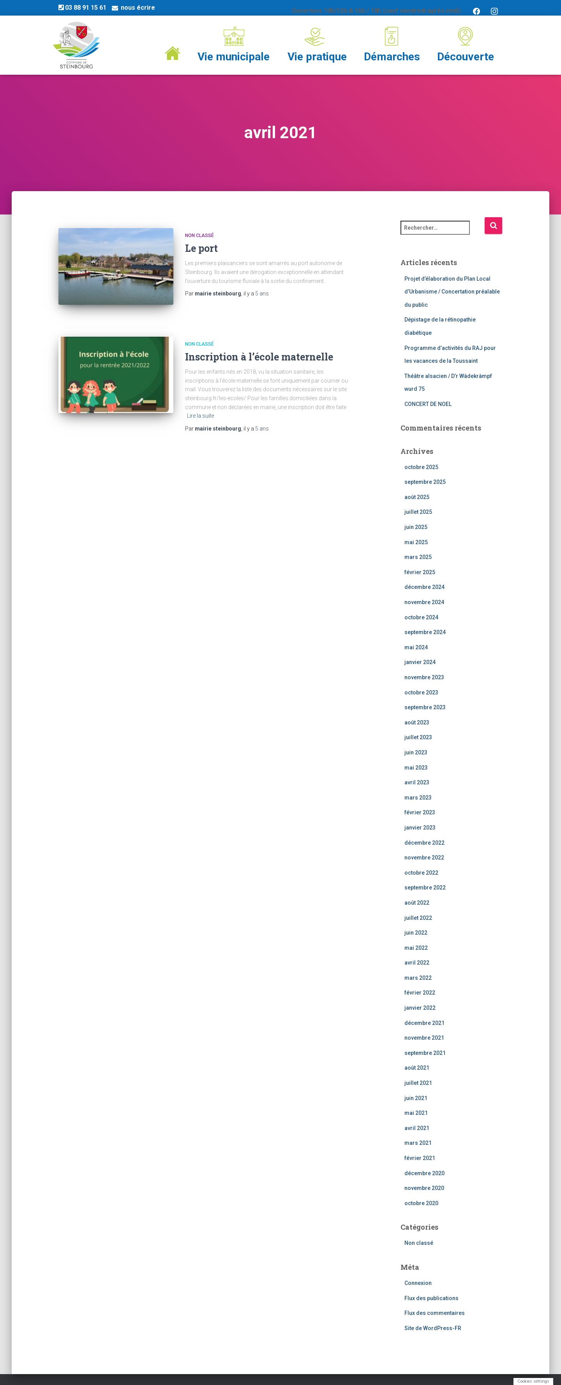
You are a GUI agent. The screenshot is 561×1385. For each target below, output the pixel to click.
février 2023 (419, 813)
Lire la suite (200, 410)
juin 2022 (415, 933)
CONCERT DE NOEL (428, 404)
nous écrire (138, 7)
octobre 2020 (421, 1203)
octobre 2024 (421, 617)
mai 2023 (416, 768)
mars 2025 (418, 557)
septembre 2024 (425, 632)
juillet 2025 (418, 512)
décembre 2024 (424, 587)
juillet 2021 (418, 1083)
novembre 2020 (424, 1188)
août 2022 (416, 903)
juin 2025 (415, 527)
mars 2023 (418, 797)
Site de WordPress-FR (432, 1328)
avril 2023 (416, 782)
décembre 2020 (424, 1173)
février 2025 (419, 572)
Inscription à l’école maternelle (259, 350)
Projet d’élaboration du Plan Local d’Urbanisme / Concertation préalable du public (452, 292)
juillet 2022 (418, 918)
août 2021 (416, 1068)
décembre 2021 (424, 1023)
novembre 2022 (424, 857)
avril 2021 (416, 1128)
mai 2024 (416, 647)
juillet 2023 (418, 738)
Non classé (199, 235)
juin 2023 (415, 752)
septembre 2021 (425, 1053)
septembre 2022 (425, 887)
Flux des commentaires (434, 1313)
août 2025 (416, 497)
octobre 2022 (421, 873)
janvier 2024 (420, 662)
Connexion (418, 1283)
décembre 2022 (424, 843)
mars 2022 (418, 978)
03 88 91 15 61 (82, 7)
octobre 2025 (421, 467)
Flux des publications (431, 1298)
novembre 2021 (424, 1038)
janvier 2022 (420, 1008)
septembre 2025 (425, 482)
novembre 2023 (424, 677)
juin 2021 (415, 1098)
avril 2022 (416, 963)
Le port (201, 248)
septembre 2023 (425, 707)
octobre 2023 (421, 692)
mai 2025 (416, 542)
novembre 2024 (424, 602)
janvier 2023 (420, 827)
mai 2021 (416, 1113)
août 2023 (416, 722)
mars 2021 (418, 1143)
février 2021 (419, 1158)
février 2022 (419, 993)
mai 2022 (416, 948)
